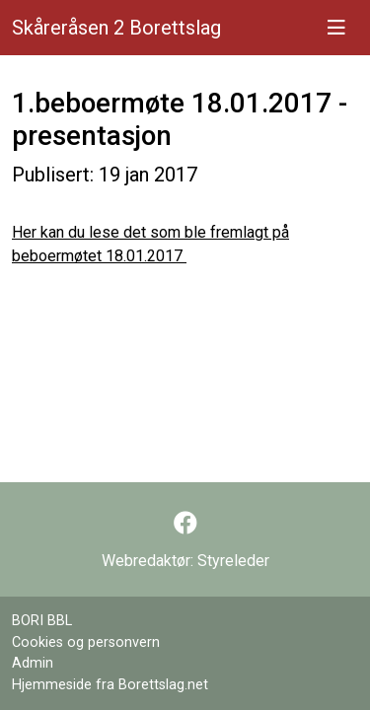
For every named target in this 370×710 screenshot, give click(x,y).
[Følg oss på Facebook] (185, 523)
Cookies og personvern (86, 642)
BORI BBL (42, 620)
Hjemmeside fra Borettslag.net (110, 684)
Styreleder (233, 560)
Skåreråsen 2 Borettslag (116, 27)
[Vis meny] (336, 27)
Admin (32, 663)
